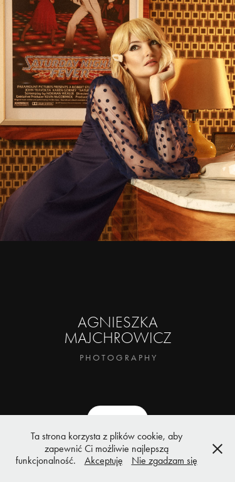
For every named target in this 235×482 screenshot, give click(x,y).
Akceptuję (104, 460)
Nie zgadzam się (164, 460)
